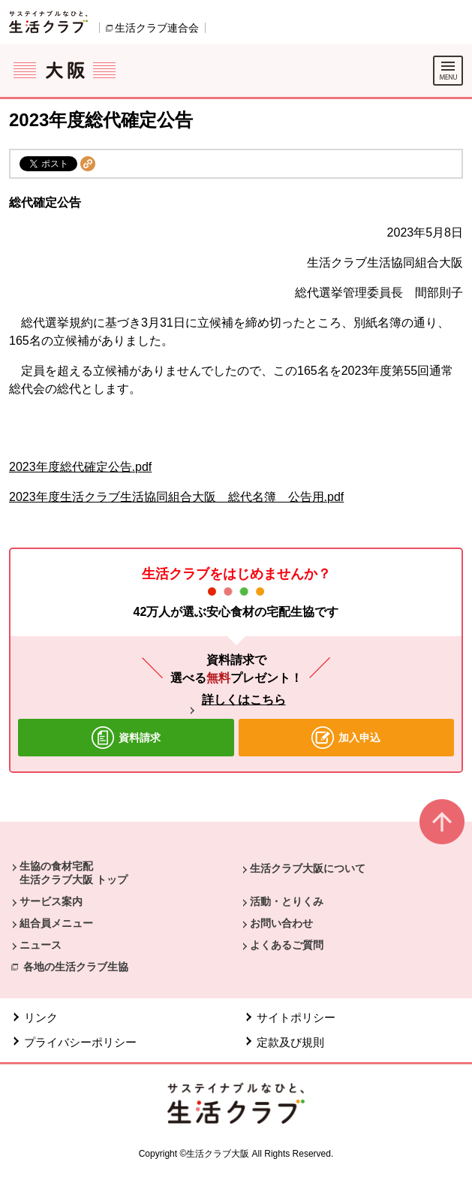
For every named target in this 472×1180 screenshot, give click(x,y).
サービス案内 (51, 901)
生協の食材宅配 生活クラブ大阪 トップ (74, 873)
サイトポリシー (296, 1017)
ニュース (41, 945)
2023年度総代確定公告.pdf (80, 466)
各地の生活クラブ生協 (75, 967)
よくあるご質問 (286, 945)
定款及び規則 (290, 1042)
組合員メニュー (56, 923)
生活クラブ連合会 (157, 28)
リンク (41, 1017)
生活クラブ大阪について (307, 868)
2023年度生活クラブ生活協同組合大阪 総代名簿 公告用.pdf (176, 496)
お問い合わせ (281, 923)
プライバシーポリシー (80, 1042)
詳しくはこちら (244, 699)
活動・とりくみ (286, 901)
